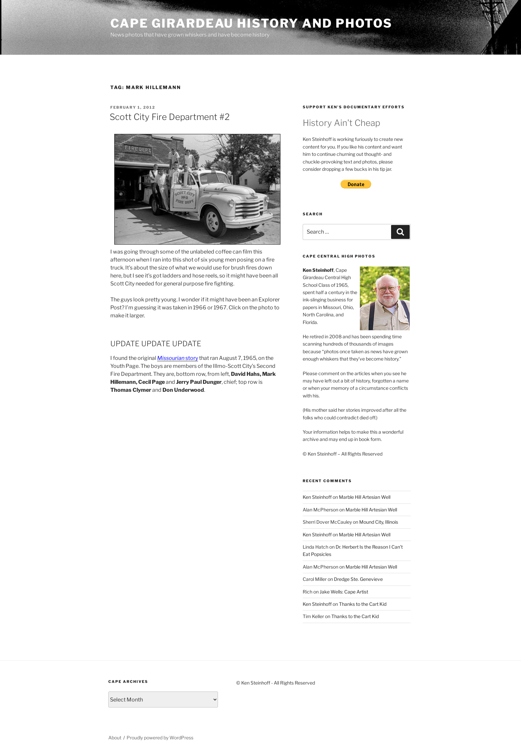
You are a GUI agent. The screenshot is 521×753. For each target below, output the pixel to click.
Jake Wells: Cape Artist (344, 591)
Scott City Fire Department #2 (170, 117)
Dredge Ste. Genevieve (358, 579)
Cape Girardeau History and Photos (251, 23)
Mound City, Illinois (378, 522)
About (114, 737)
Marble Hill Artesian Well (364, 497)
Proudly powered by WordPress (160, 737)
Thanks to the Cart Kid (362, 604)
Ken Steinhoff (317, 497)
